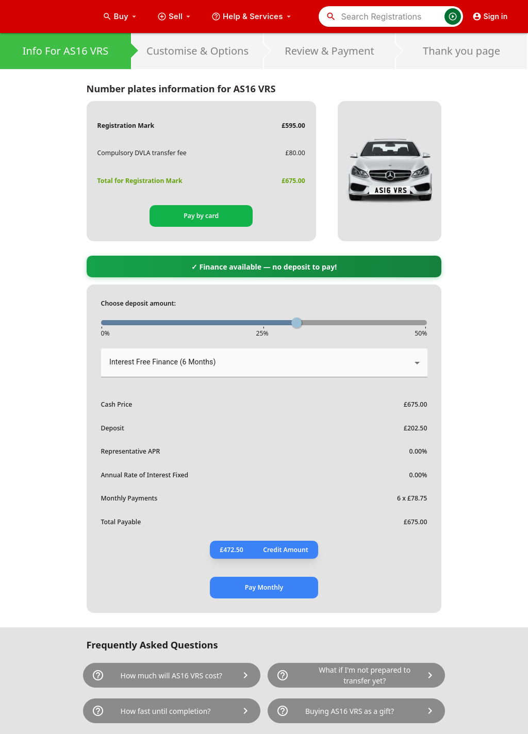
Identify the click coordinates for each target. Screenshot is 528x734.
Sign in (490, 16)
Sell (175, 16)
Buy (121, 16)
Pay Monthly (264, 587)
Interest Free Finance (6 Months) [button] (162, 362)
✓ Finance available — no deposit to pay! (264, 267)
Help (252, 16)
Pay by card (201, 215)
